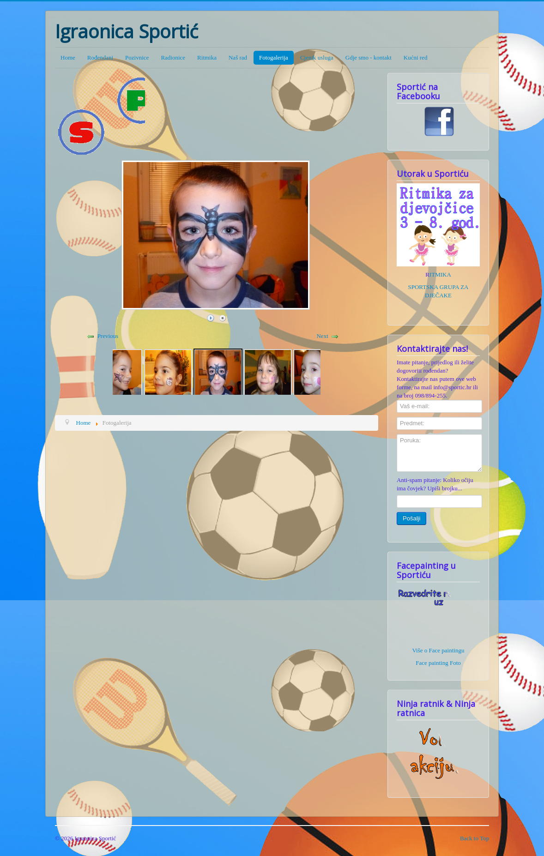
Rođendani (100, 57)
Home (67, 57)
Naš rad (238, 57)
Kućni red (416, 57)
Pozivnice (137, 57)
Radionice (173, 57)
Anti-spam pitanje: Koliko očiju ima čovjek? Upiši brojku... (435, 484)
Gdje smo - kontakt (368, 57)
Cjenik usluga (316, 57)
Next (322, 335)
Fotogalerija (273, 57)
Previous (108, 335)
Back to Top (474, 838)
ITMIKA (440, 274)
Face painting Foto (438, 662)
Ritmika (207, 57)
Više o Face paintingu (438, 650)
